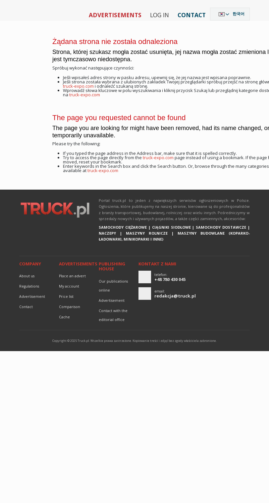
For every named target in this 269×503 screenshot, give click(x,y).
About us (26, 276)
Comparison (69, 306)
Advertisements (115, 15)
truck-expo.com (78, 86)
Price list (66, 296)
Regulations (29, 286)
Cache (64, 317)
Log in (159, 15)
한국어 (238, 14)
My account (69, 286)
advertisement (32, 296)
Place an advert (72, 276)
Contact (192, 15)
